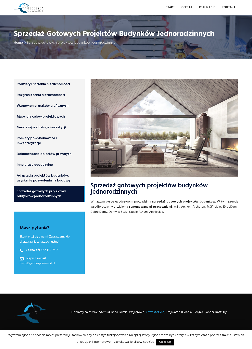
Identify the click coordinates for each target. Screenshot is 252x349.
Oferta (186, 7)
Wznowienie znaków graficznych (43, 106)
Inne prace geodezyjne (35, 165)
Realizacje (207, 7)
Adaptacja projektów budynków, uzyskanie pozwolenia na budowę (43, 178)
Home (20, 43)
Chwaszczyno (155, 312)
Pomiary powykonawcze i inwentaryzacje (37, 140)
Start (170, 7)
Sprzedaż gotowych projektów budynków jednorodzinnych (41, 194)
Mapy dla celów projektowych (41, 117)
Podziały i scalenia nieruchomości (43, 84)
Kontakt (228, 7)
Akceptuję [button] (165, 342)
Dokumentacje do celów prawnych (44, 154)
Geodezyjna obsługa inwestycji (41, 127)
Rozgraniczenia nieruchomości (41, 95)
